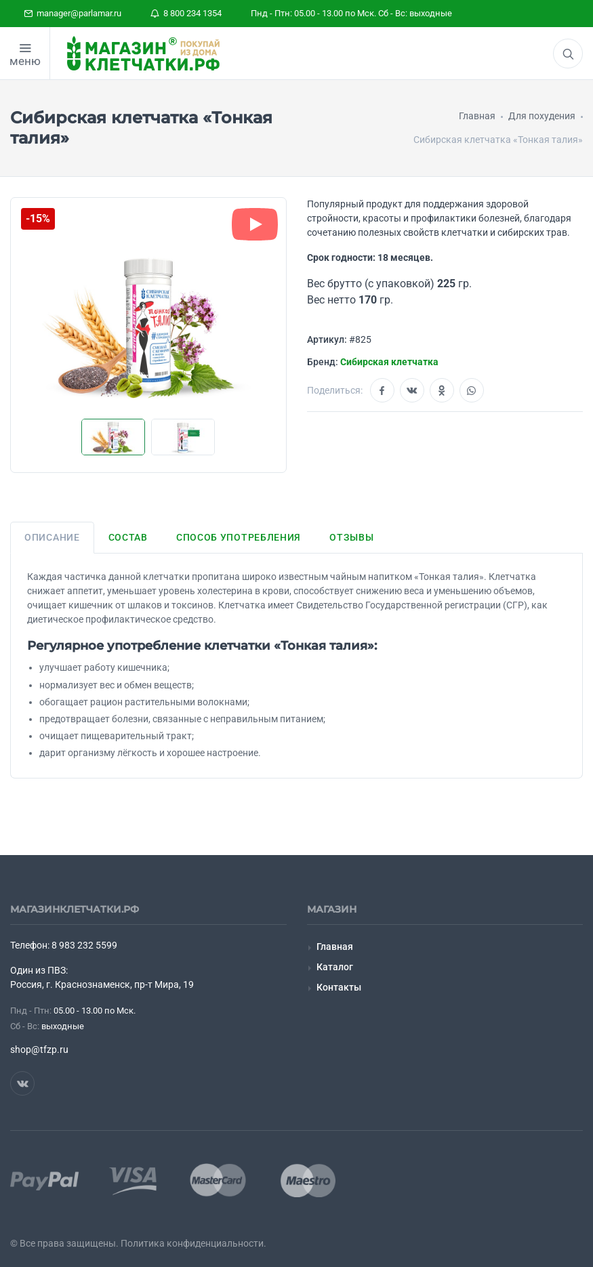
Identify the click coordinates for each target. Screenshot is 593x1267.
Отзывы (351, 537)
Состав (128, 537)
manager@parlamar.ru (72, 13)
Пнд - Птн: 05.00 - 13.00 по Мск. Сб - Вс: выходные (351, 13)
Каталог (334, 966)
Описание (52, 537)
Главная (334, 946)
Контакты (338, 987)
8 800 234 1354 (186, 13)
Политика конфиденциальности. (193, 1243)
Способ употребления (238, 537)
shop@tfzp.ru (39, 1049)
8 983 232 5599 (84, 945)
